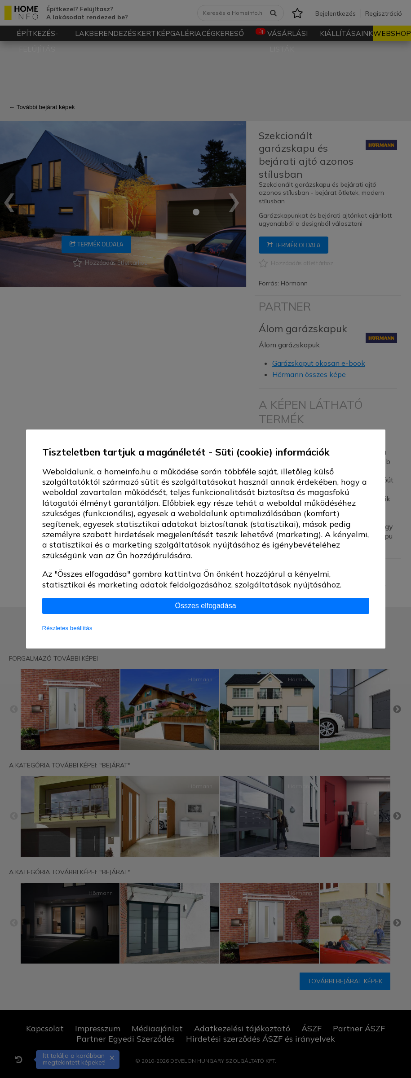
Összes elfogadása (205, 605)
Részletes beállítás (67, 628)
